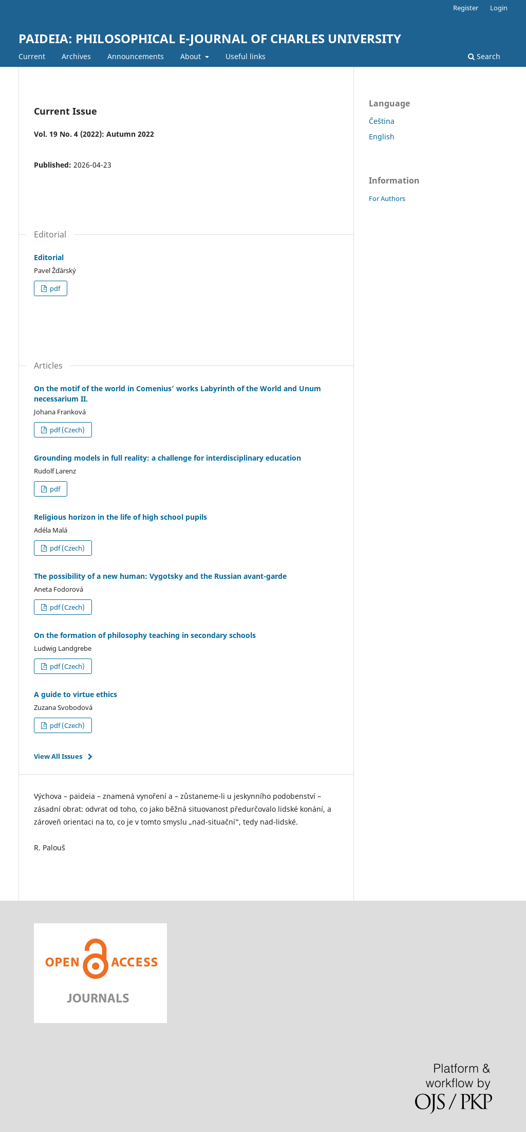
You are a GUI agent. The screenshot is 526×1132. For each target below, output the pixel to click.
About (191, 56)
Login (499, 7)
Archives (76, 56)
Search (484, 56)
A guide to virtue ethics (75, 694)
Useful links (246, 56)
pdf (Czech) (66, 429)
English (381, 136)
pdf (54, 288)
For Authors (387, 198)
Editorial (49, 257)
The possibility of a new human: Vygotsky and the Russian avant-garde (160, 576)
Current (31, 56)
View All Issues (58, 756)
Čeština (381, 121)
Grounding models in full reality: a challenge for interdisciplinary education (167, 458)
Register (465, 7)
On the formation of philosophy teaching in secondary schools (145, 635)
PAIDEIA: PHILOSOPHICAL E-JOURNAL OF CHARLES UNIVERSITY (209, 38)
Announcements (135, 56)
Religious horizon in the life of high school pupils (120, 517)
